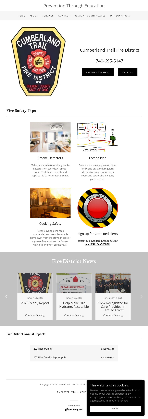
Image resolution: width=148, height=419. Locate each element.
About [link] (34, 15)
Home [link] (21, 15)
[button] (107, 348)
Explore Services (98, 72)
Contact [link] (64, 15)
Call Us (127, 72)
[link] (74, 349)
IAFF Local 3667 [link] (120, 15)
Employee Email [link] (67, 392)
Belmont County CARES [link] (90, 15)
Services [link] (48, 15)
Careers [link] (85, 392)
